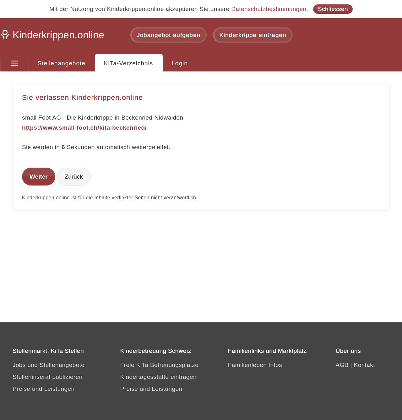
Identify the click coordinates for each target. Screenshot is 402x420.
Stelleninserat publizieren (48, 377)
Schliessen (333, 9)
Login (179, 63)
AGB (342, 365)
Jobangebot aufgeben (168, 35)
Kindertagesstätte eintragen (158, 377)
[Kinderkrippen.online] (53, 36)
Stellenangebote (61, 63)
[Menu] (14, 63)
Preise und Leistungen (43, 388)
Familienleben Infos (255, 365)
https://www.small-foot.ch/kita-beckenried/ (84, 127)
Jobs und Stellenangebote (48, 365)
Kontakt (364, 365)
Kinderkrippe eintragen (252, 35)
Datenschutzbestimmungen (268, 9)
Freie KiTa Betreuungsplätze (159, 365)
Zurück (74, 176)
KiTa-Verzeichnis (128, 63)
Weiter (39, 176)
